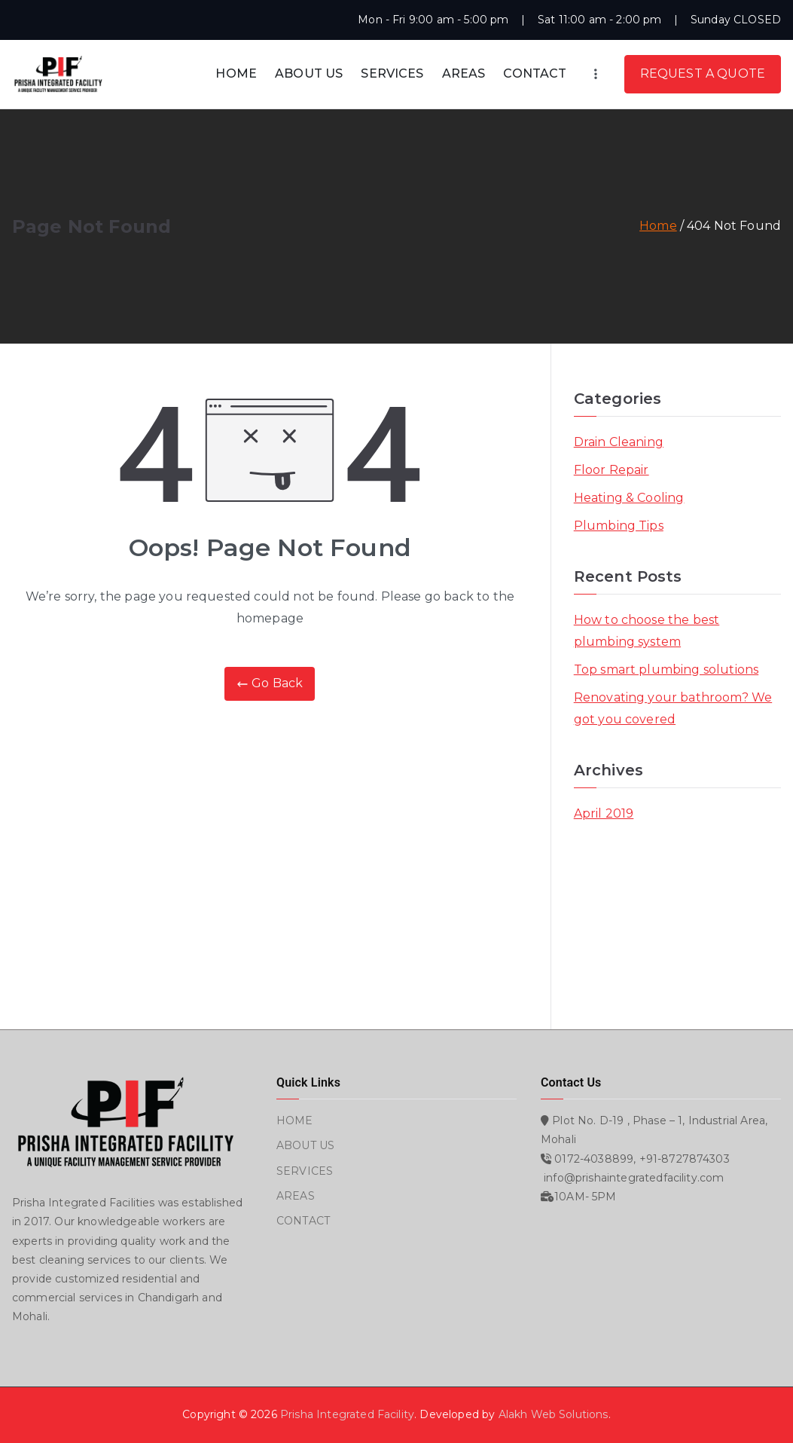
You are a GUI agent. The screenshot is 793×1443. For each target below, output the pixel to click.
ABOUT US (309, 73)
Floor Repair (611, 470)
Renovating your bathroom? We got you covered (673, 708)
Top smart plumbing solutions (666, 669)
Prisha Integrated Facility (347, 1414)
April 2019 (604, 813)
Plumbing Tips (618, 525)
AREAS (464, 73)
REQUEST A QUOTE (702, 73)
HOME (236, 73)
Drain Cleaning (618, 442)
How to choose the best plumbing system (647, 631)
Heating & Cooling (629, 498)
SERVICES (392, 73)
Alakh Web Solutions (553, 1414)
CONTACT (534, 73)
